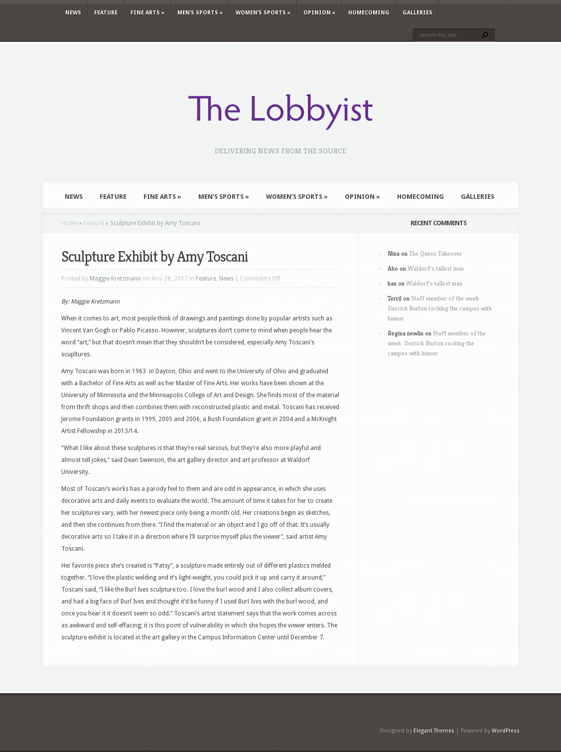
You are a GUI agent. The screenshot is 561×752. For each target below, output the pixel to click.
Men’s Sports (200, 12)
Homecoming (369, 12)
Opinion (319, 12)
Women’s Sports (263, 12)
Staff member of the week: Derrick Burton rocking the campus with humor (440, 308)
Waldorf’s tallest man (436, 268)
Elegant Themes (434, 731)
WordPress (506, 731)
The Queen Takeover (435, 253)
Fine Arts (147, 12)
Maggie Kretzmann (115, 278)
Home (69, 223)
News (73, 12)
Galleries (417, 12)
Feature (106, 12)
